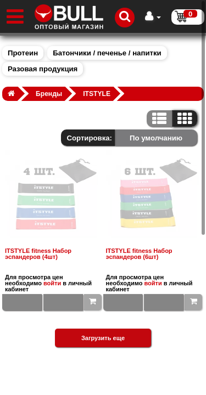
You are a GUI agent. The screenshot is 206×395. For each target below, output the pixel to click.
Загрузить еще (103, 338)
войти (52, 283)
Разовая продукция (42, 69)
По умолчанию (156, 138)
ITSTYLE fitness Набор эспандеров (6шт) (139, 254)
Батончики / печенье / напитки (107, 53)
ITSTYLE (96, 94)
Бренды (49, 94)
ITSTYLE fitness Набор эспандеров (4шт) (38, 254)
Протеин (23, 53)
